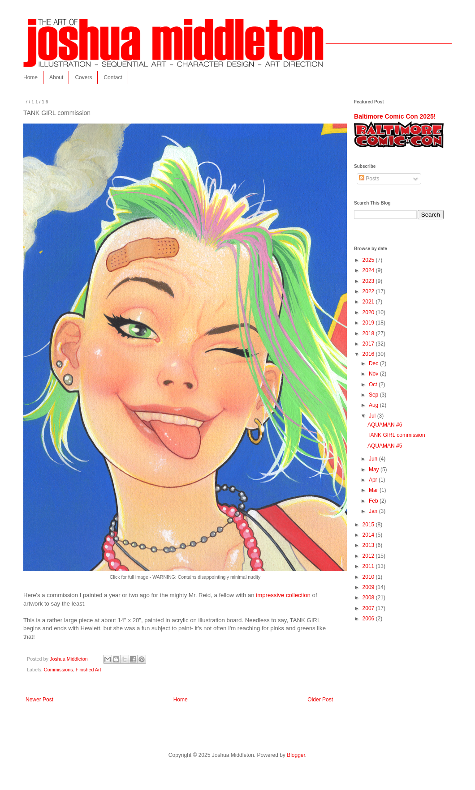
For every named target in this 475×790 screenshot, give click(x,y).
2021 (369, 302)
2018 (369, 333)
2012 (369, 556)
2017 (369, 344)
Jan (374, 511)
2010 (369, 577)
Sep (374, 395)
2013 (369, 545)
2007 (369, 608)
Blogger (296, 755)
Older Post (320, 699)
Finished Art (88, 669)
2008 (369, 597)
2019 (369, 323)
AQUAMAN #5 (384, 446)
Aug (374, 405)
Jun (374, 459)
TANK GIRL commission (396, 435)
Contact (113, 77)
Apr (374, 480)
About (56, 77)
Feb (374, 501)
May (374, 469)
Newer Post (39, 699)
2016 (369, 354)
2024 (369, 270)
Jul (373, 416)
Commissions (58, 669)
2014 (369, 535)
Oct (374, 384)
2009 (369, 587)
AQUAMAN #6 (384, 425)
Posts (369, 178)
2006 (369, 618)
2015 (369, 524)
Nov (374, 374)
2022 (369, 291)
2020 (369, 312)
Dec (374, 363)
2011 (369, 566)
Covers (83, 77)
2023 (369, 281)
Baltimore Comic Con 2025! (395, 116)
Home (30, 77)
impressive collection (283, 595)
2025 (369, 260)
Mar (374, 490)
